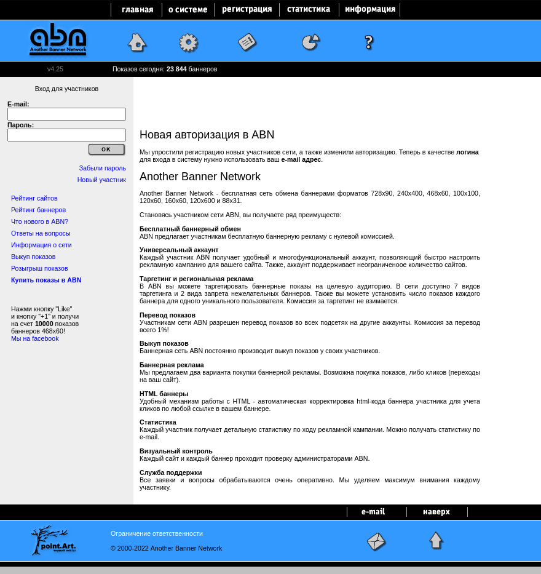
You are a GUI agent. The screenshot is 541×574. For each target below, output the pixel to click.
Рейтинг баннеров (38, 209)
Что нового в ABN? (39, 221)
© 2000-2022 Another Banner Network (166, 548)
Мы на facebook (35, 338)
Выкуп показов (33, 256)
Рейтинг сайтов (34, 198)
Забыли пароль (102, 168)
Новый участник (101, 179)
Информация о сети (41, 245)
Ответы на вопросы (41, 233)
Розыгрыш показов (39, 268)
